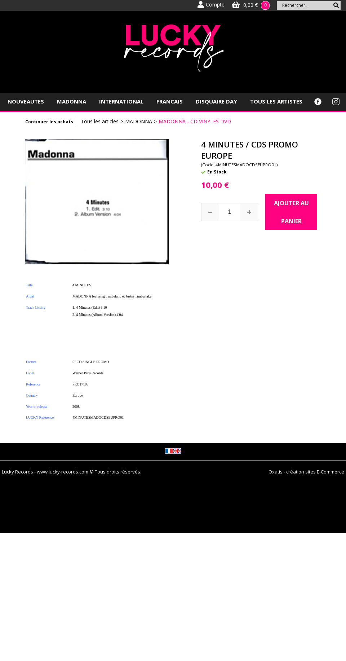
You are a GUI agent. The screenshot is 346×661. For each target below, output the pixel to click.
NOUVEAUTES (26, 101)
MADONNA (71, 101)
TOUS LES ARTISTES (276, 101)
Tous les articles (100, 121)
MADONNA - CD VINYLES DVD (195, 121)
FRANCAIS (169, 101)
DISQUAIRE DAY (216, 101)
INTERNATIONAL (121, 101)
